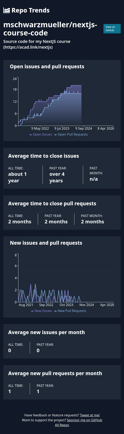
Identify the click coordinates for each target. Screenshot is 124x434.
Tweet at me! (90, 415)
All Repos (62, 425)
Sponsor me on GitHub (84, 420)
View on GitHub (110, 28)
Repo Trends (26, 10)
